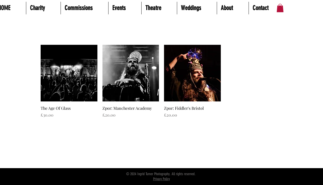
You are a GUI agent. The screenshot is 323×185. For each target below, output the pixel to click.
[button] (280, 8)
